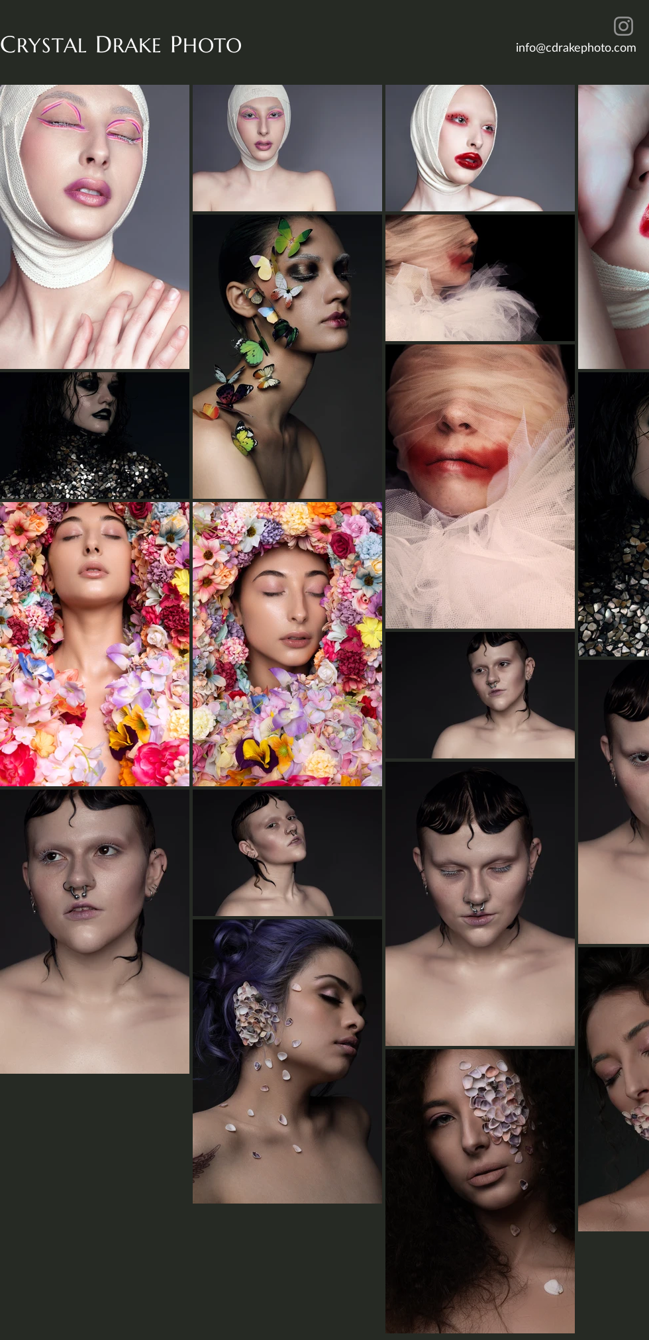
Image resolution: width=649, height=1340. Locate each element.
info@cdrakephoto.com (576, 47)
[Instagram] (623, 26)
